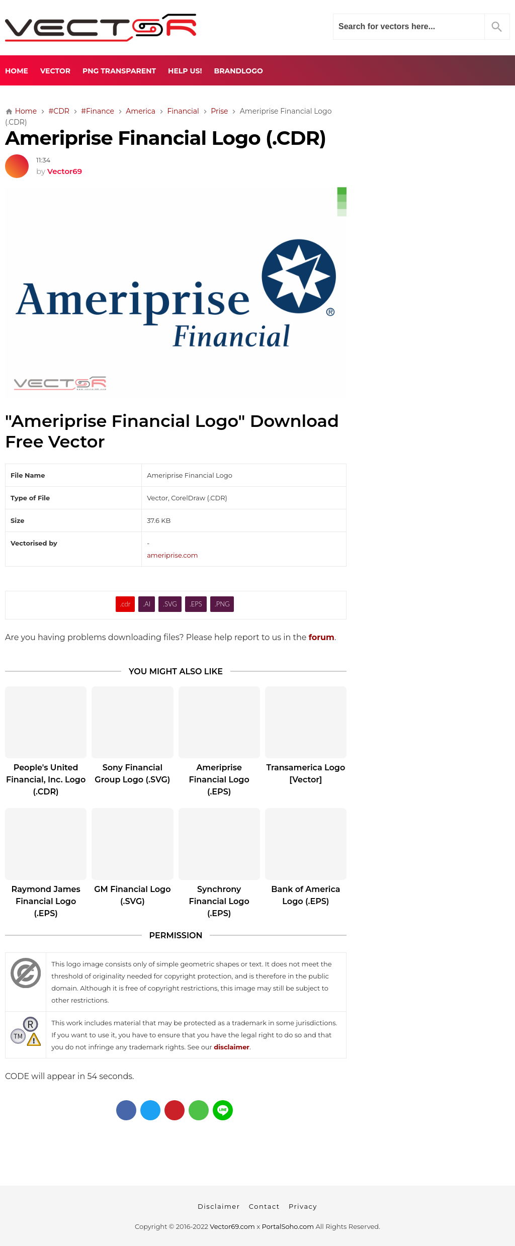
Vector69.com (232, 1226)
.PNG (222, 604)
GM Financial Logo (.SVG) (132, 895)
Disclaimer (219, 1206)
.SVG (170, 604)
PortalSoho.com (288, 1226)
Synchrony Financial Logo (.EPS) (219, 901)
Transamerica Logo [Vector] (305, 773)
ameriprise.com (172, 555)
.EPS (196, 604)
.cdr (125, 604)
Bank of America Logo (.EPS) (305, 895)
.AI (146, 604)
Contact (264, 1206)
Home (16, 70)
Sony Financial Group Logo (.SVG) (132, 773)
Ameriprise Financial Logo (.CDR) (165, 138)
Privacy (303, 1206)
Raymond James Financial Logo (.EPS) (46, 901)
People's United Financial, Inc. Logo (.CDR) (45, 779)
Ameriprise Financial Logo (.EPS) (219, 779)
